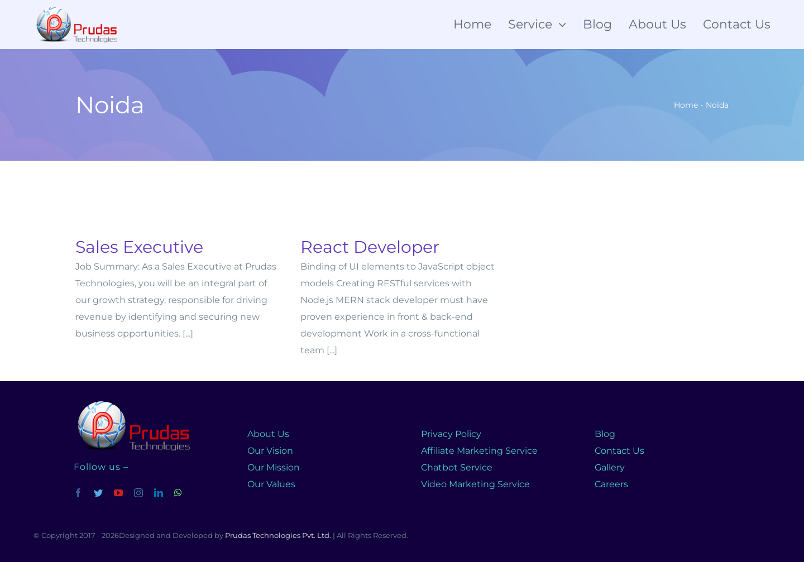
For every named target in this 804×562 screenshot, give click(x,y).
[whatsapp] (178, 492)
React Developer (369, 247)
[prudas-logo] (132, 402)
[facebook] (78, 492)
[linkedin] (158, 492)
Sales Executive (139, 247)
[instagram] (138, 492)
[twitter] (98, 492)
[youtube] (118, 492)
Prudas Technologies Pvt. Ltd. (278, 535)
